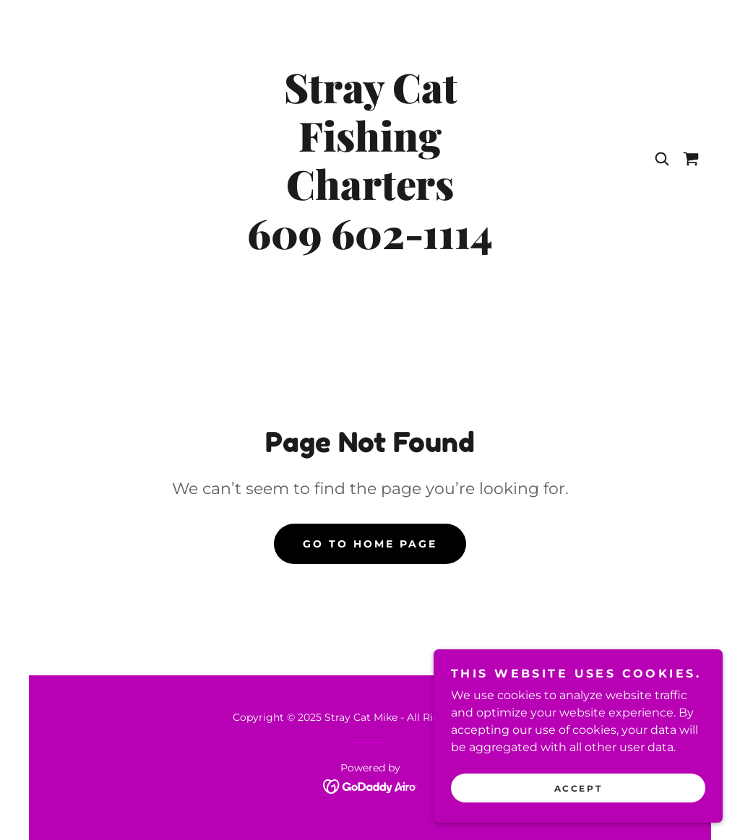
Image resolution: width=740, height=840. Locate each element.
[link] (370, 245)
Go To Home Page (370, 543)
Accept (578, 818)
